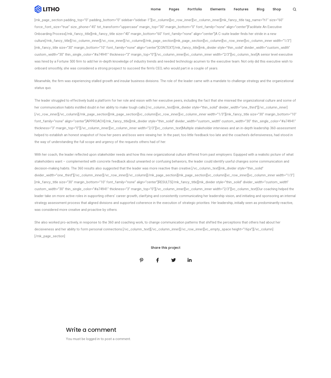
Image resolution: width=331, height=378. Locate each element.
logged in (93, 339)
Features (241, 9)
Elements (217, 9)
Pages (174, 9)
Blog (260, 9)
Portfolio (195, 9)
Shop (277, 9)
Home (156, 9)
